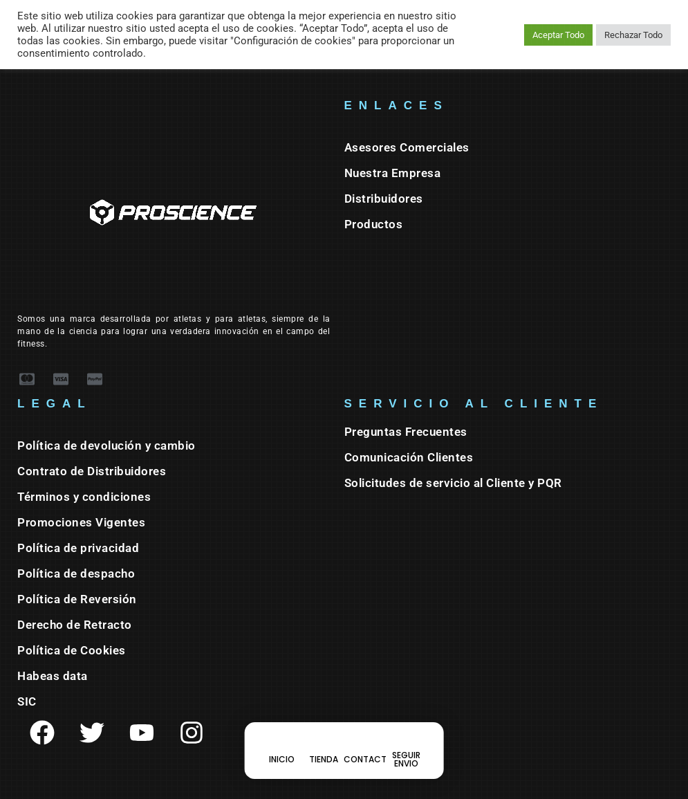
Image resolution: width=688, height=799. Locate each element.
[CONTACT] (365, 751)
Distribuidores (383, 198)
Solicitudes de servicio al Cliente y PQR (453, 483)
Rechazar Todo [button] (633, 35)
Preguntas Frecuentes (405, 432)
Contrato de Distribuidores (91, 471)
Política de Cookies (71, 650)
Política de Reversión (77, 599)
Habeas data (52, 676)
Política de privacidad (78, 548)
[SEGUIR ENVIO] (406, 751)
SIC (27, 701)
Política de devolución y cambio (106, 445)
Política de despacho (76, 573)
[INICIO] (282, 751)
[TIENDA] (323, 751)
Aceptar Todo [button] (558, 35)
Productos (373, 224)
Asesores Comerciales (406, 147)
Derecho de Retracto (74, 625)
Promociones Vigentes (81, 522)
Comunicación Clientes (409, 457)
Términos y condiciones (84, 497)
